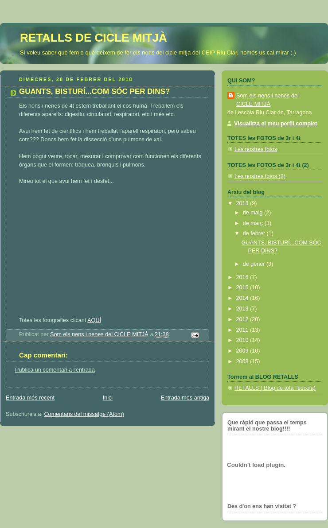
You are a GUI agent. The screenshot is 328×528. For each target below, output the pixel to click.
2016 (243, 277)
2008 (243, 361)
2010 (243, 340)
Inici (108, 398)
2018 (243, 203)
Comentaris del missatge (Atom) (84, 414)
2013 (243, 309)
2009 (243, 351)
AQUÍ (94, 320)
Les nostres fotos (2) (259, 176)
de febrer (255, 233)
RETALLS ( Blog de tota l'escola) (275, 388)
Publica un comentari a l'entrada (55, 370)
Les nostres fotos (255, 149)
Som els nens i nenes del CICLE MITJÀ (267, 100)
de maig (253, 213)
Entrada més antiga (185, 398)
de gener (254, 264)
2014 (243, 298)
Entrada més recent (30, 398)
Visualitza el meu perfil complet (275, 123)
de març (254, 223)
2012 (243, 319)
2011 (243, 330)
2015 (243, 287)
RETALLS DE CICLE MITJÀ (93, 37)
